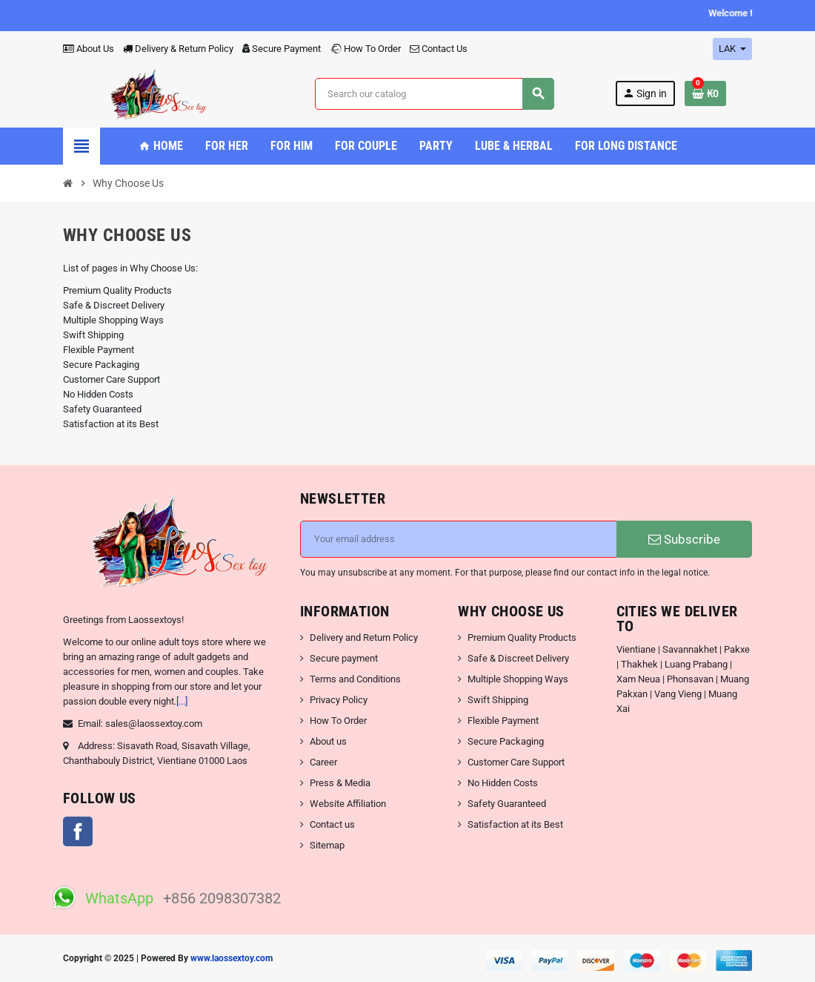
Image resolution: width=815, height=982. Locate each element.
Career (323, 762)
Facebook (78, 831)
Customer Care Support (111, 379)
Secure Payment (281, 48)
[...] (181, 701)
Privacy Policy (338, 699)
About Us (88, 48)
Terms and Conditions (355, 679)
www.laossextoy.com (231, 958)
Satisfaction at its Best (111, 423)
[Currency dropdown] (732, 49)
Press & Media (340, 782)
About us (328, 741)
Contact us (332, 824)
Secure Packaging (101, 364)
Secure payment (344, 658)
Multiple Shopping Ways (113, 320)
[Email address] (458, 539)
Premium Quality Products (117, 290)
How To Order (365, 48)
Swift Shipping (93, 334)
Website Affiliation (348, 803)
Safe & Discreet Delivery (113, 305)
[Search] (434, 94)
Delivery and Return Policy (364, 637)
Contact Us (439, 48)
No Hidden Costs (98, 394)
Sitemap (327, 845)
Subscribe (684, 539)
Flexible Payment (98, 349)
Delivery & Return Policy (178, 48)
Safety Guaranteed (102, 409)
